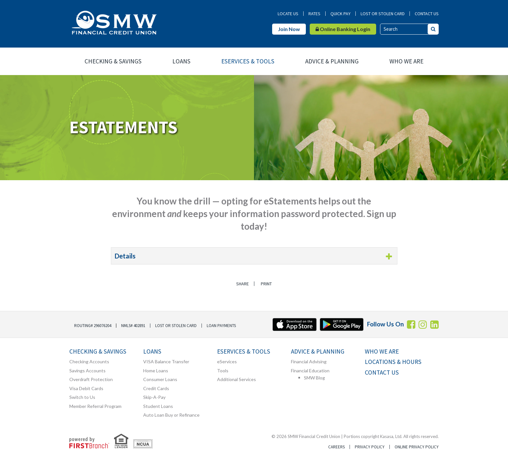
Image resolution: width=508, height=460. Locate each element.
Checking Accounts (89, 361)
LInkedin (434, 324)
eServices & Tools (247, 61)
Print (266, 283)
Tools (222, 370)
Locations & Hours (393, 362)
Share (242, 283)
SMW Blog (314, 377)
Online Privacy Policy (417, 447)
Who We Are (406, 61)
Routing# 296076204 (92, 325)
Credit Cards (156, 388)
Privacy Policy (370, 447)
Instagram (423, 324)
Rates (314, 13)
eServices (227, 361)
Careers (336, 447)
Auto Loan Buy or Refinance (171, 415)
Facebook (411, 324)
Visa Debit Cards (86, 388)
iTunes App (294, 324)
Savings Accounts (87, 370)
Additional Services (236, 379)
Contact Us (427, 13)
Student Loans (158, 406)
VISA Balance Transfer (166, 361)
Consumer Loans (160, 379)
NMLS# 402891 (133, 325)
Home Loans (155, 370)
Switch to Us (82, 397)
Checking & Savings (113, 61)
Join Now (289, 29)
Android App (342, 324)
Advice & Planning (332, 61)
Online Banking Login (343, 29)
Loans (181, 61)
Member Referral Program (95, 406)
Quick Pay (340, 13)
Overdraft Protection (91, 379)
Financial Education (310, 370)
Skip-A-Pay (154, 397)
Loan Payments (221, 325)
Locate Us (288, 13)
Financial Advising (309, 361)
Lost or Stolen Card (383, 13)
